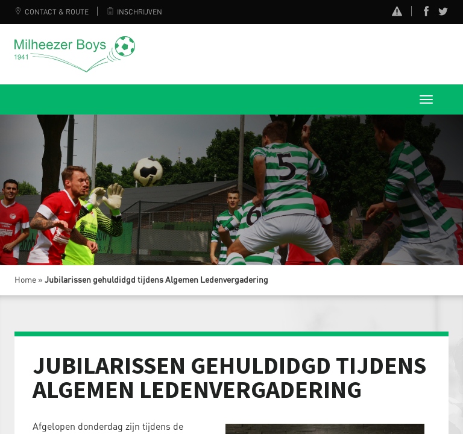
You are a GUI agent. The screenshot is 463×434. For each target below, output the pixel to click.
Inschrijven (134, 12)
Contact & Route (51, 12)
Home (25, 280)
